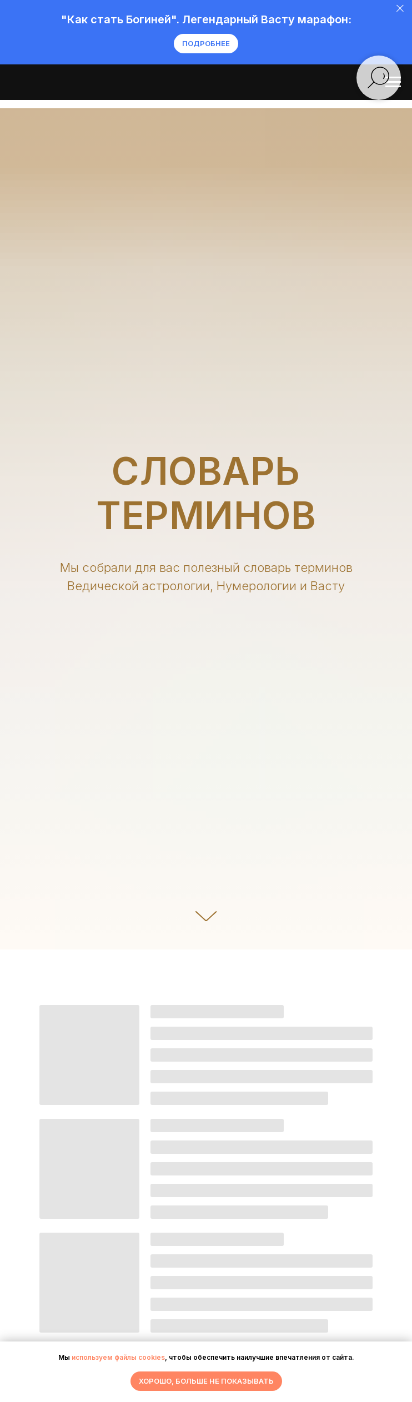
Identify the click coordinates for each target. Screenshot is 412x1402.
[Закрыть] (400, 8)
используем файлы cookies (118, 1357)
